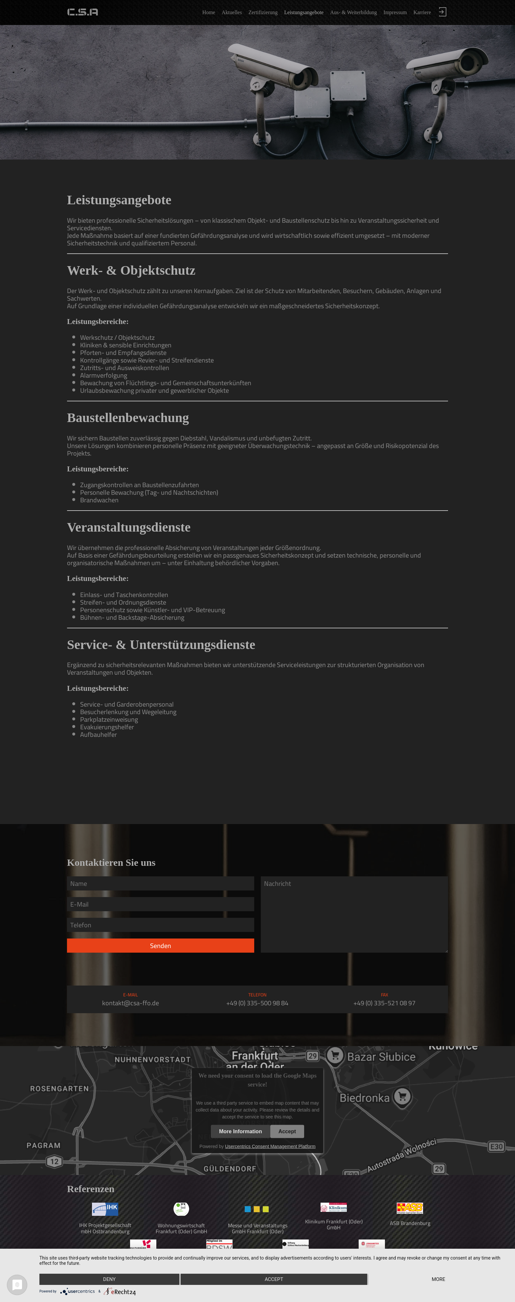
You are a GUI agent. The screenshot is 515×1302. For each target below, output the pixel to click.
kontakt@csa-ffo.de (130, 1003)
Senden (160, 945)
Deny (109, 1279)
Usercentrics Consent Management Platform (270, 1146)
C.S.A (83, 12)
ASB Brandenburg (410, 1223)
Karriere (422, 12)
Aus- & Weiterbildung (353, 12)
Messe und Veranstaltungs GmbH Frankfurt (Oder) (257, 1228)
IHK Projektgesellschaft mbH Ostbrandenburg (105, 1228)
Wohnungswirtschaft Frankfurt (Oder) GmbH (181, 1228)
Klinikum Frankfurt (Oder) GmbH (334, 1224)
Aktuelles (232, 12)
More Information (240, 1131)
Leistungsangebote (304, 12)
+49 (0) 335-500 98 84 (257, 1003)
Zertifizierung (263, 12)
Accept (287, 1131)
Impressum (395, 12)
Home (208, 12)
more (438, 1279)
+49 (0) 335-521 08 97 (384, 1003)
